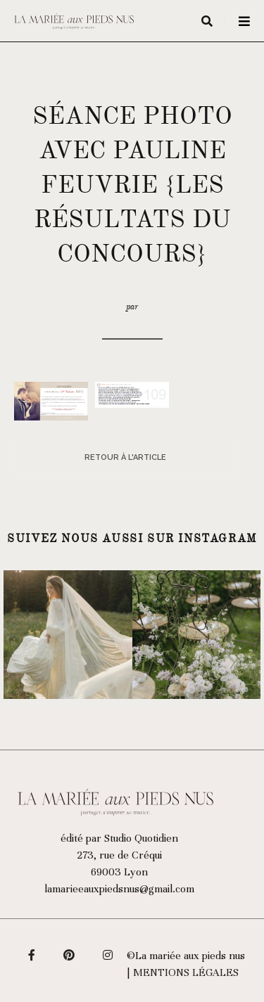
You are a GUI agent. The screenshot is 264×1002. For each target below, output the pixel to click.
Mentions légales (186, 972)
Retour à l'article (125, 457)
